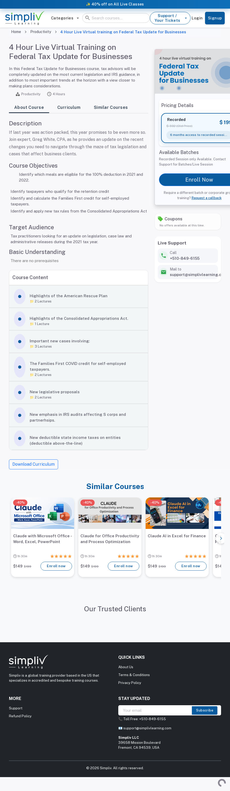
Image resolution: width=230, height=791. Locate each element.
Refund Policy (20, 716)
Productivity (40, 32)
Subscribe (204, 710)
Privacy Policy (129, 683)
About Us (125, 667)
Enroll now (56, 566)
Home (16, 32)
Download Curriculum (33, 464)
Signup (215, 18)
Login (197, 18)
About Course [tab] (29, 107)
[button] (78, 296)
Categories (65, 18)
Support (15, 708)
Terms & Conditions (134, 675)
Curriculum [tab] (69, 107)
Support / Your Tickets (170, 18)
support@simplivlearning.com (147, 728)
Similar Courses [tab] (111, 107)
